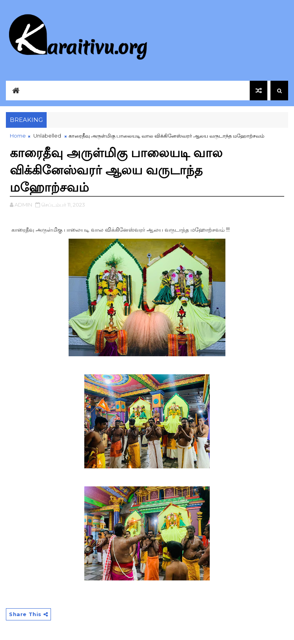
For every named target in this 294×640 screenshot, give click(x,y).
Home (18, 135)
